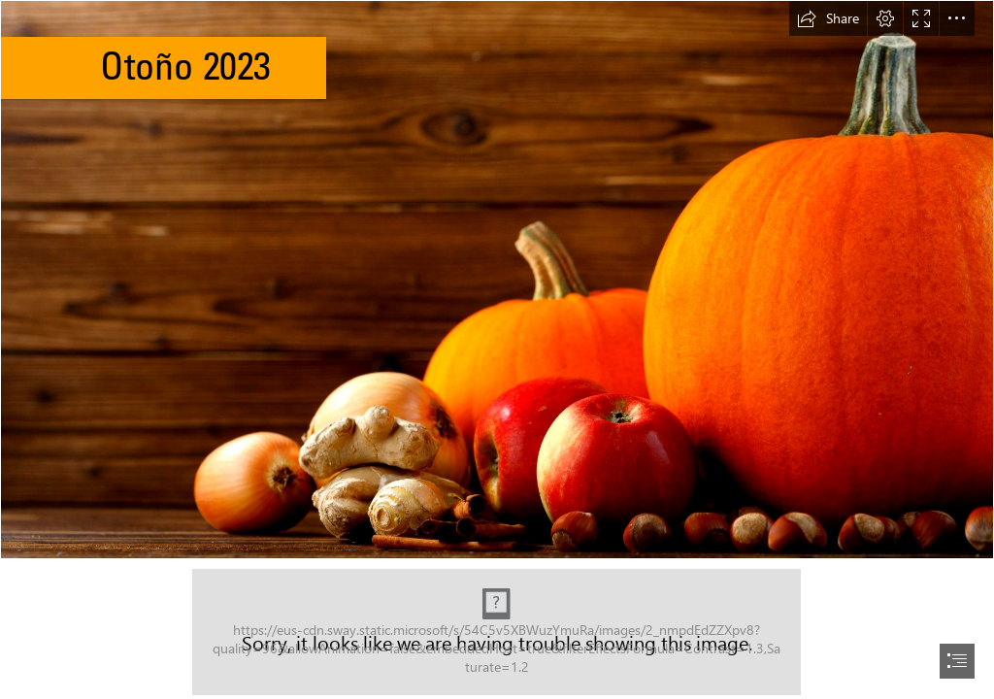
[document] (497, 349)
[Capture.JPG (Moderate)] (496, 632)
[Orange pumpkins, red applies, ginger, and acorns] (497, 279)
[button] (828, 18)
